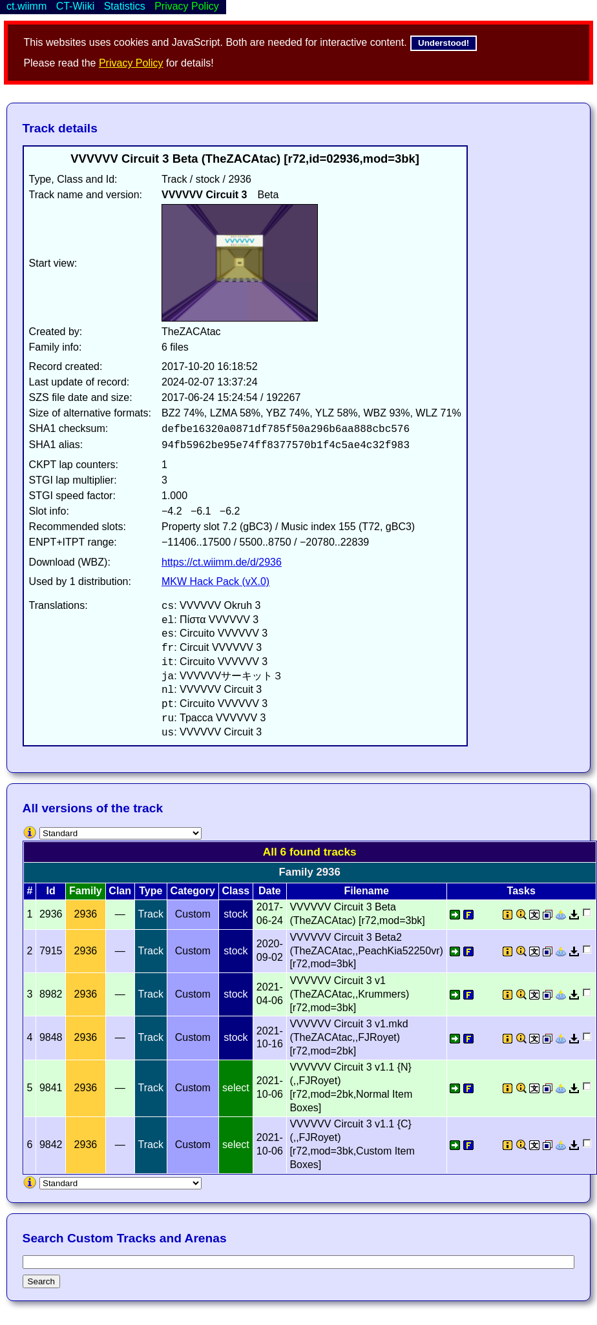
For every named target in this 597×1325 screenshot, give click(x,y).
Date (269, 890)
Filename (366, 890)
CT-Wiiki (75, 6)
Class (236, 890)
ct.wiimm (26, 6)
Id (51, 890)
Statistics (124, 6)
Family (85, 890)
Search (41, 1281)
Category (193, 890)
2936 (86, 914)
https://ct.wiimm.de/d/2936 (222, 562)
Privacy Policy (131, 62)
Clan (120, 890)
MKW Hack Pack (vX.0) (215, 581)
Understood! (443, 43)
